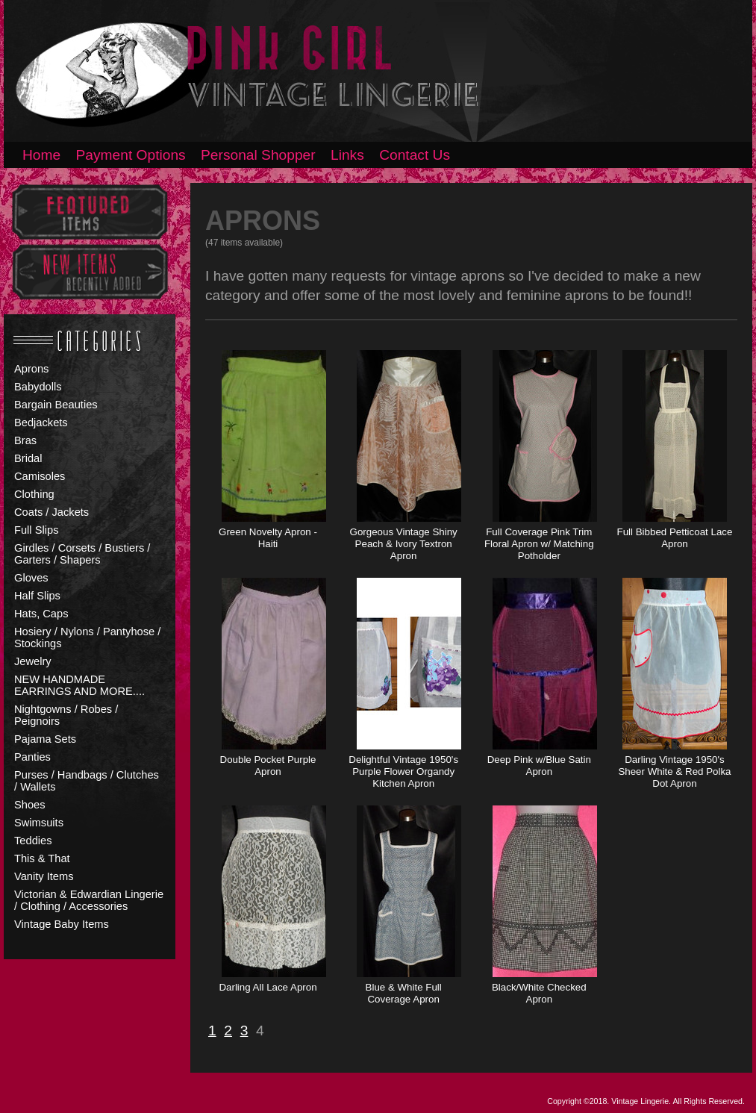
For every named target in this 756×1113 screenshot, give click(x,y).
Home (41, 155)
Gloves (31, 578)
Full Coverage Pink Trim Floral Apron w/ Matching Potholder (539, 543)
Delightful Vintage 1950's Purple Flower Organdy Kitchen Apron (403, 771)
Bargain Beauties (56, 405)
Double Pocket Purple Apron (268, 765)
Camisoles (39, 476)
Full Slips (36, 530)
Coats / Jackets (51, 512)
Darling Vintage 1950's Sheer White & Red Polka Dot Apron (674, 771)
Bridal (28, 458)
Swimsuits (38, 823)
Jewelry (32, 661)
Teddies (33, 841)
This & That (42, 858)
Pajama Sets (45, 739)
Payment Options (131, 155)
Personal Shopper (258, 155)
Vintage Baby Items (61, 924)
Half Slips (37, 596)
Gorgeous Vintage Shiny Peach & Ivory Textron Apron (403, 543)
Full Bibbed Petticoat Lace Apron (675, 537)
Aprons (31, 369)
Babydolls (38, 387)
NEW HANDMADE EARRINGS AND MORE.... (79, 685)
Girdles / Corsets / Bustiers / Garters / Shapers (82, 554)
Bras (25, 440)
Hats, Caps (41, 614)
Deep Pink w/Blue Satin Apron (539, 765)
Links (347, 155)
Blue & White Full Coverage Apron (404, 993)
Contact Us (414, 155)
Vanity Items (44, 876)
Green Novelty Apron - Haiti (268, 537)
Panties (32, 757)
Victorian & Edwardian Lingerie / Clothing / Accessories (88, 900)
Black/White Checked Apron (539, 993)
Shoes (30, 805)
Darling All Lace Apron (267, 987)
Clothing (34, 494)
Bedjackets (41, 422)
